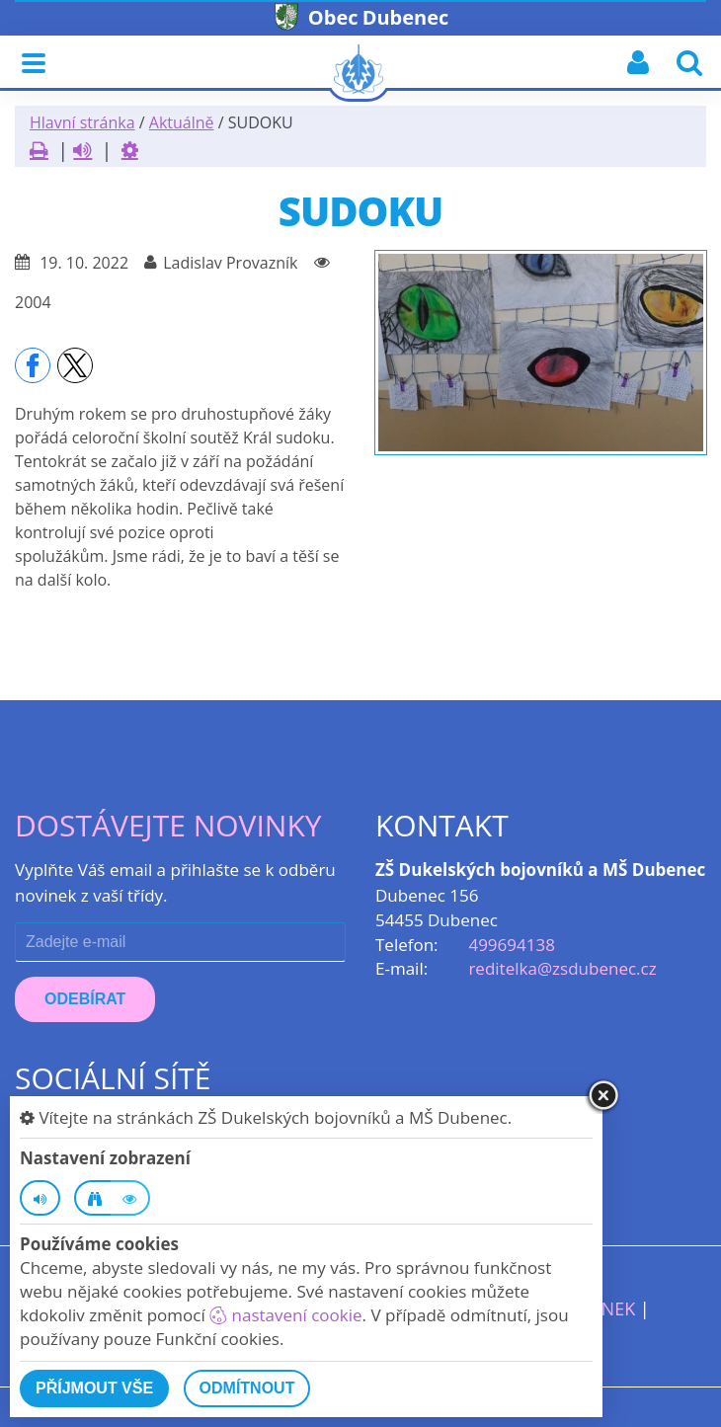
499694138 (511, 944)
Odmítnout (247, 1388)
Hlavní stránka (82, 122)
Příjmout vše (94, 1388)
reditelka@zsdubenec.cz (562, 968)
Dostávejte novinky (168, 825)
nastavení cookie (285, 1315)
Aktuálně (181, 122)
